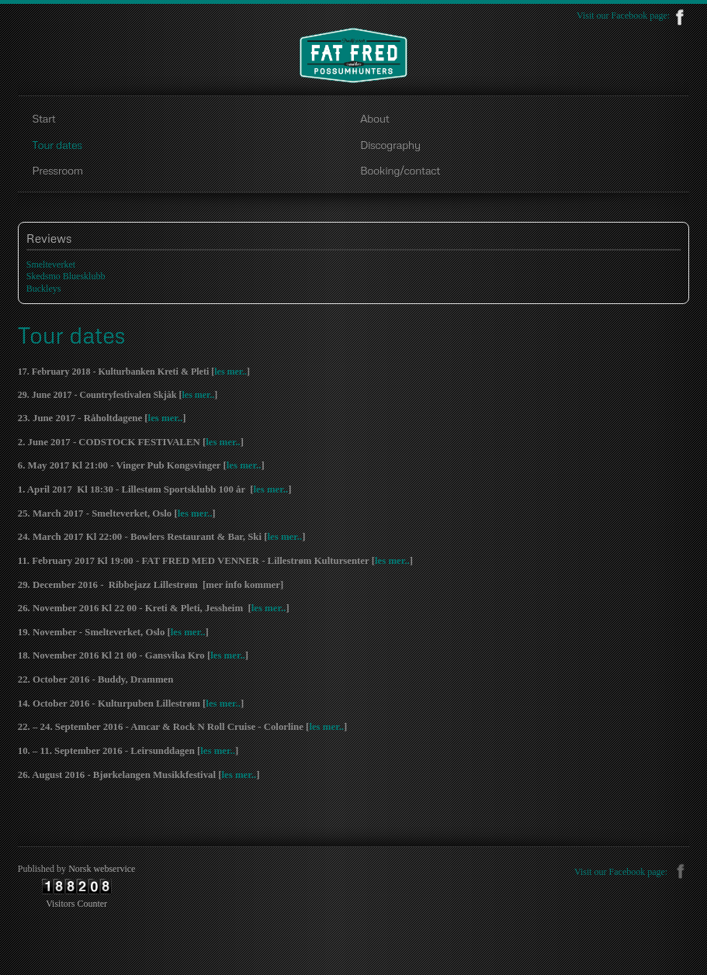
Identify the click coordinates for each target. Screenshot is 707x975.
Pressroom (57, 170)
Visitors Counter (76, 903)
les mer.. (230, 371)
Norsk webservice (101, 868)
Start (43, 118)
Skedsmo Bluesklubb (66, 276)
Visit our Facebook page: (633, 15)
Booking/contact (400, 170)
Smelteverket (50, 264)
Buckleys (43, 288)
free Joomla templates (354, 960)
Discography (390, 144)
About (374, 118)
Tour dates (56, 144)
